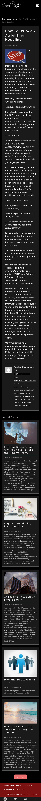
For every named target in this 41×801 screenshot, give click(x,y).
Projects (28, 785)
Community (9, 785)
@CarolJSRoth (24, 405)
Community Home (9, 19)
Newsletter (9, 790)
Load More (20, 777)
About (19, 785)
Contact (20, 790)
